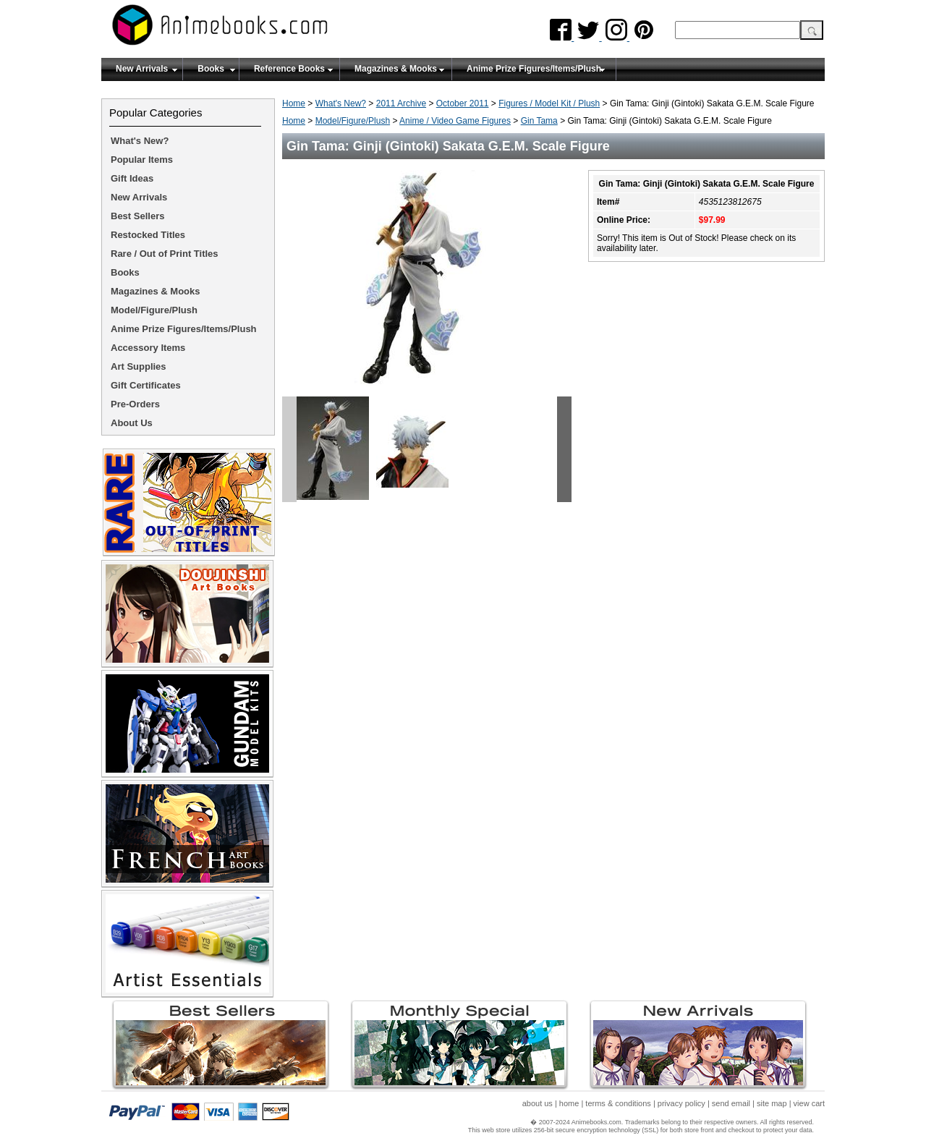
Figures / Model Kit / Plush (549, 103)
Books (210, 69)
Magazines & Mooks (395, 69)
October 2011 (462, 103)
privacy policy (681, 1103)
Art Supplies (138, 366)
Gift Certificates (146, 385)
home (569, 1103)
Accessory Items (148, 347)
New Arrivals (142, 69)
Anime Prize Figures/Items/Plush (534, 69)
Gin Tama (539, 121)
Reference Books (289, 69)
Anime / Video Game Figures (455, 121)
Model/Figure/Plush (352, 121)
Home (293, 103)
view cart (809, 1103)
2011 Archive (401, 103)
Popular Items (142, 159)
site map (772, 1103)
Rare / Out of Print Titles (164, 253)
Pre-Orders (135, 404)
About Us (132, 422)
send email (731, 1103)
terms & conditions (617, 1103)
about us (537, 1103)
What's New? (340, 103)
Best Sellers (137, 216)
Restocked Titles (148, 234)
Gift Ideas (132, 178)
